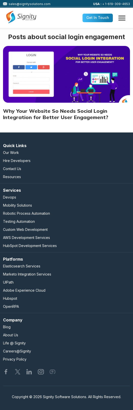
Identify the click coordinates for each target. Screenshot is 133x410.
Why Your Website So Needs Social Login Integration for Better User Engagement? (55, 114)
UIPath (8, 282)
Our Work (11, 152)
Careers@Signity (17, 351)
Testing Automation (19, 221)
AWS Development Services (26, 237)
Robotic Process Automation (26, 213)
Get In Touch (97, 17)
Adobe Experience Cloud (24, 290)
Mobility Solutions (17, 205)
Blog (7, 327)
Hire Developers (17, 160)
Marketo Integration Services (27, 274)
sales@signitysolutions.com (26, 4)
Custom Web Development (25, 229)
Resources (12, 177)
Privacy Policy (14, 359)
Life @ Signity (14, 343)
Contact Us (12, 169)
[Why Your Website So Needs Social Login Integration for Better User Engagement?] (66, 74)
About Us (10, 335)
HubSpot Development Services (30, 245)
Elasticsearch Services (21, 266)
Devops (9, 197)
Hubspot (10, 298)
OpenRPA (11, 306)
